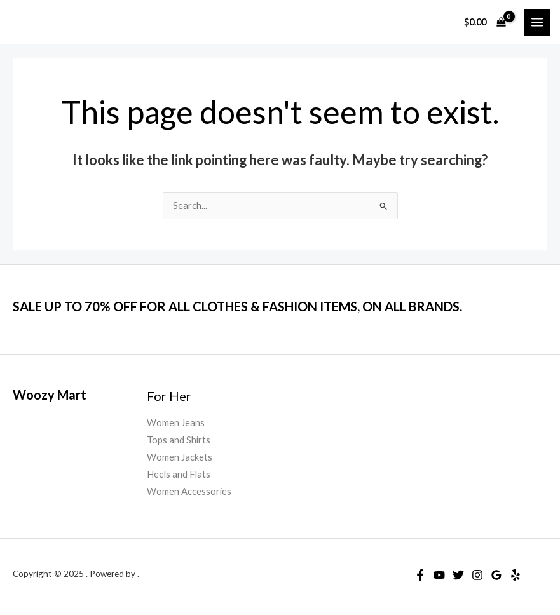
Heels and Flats (178, 474)
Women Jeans (176, 422)
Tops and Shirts (178, 440)
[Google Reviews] (496, 575)
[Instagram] (477, 575)
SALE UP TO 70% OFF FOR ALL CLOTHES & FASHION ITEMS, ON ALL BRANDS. (237, 306)
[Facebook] (420, 575)
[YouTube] (439, 575)
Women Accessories (189, 491)
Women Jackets (179, 457)
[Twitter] (458, 575)
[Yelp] (515, 575)
